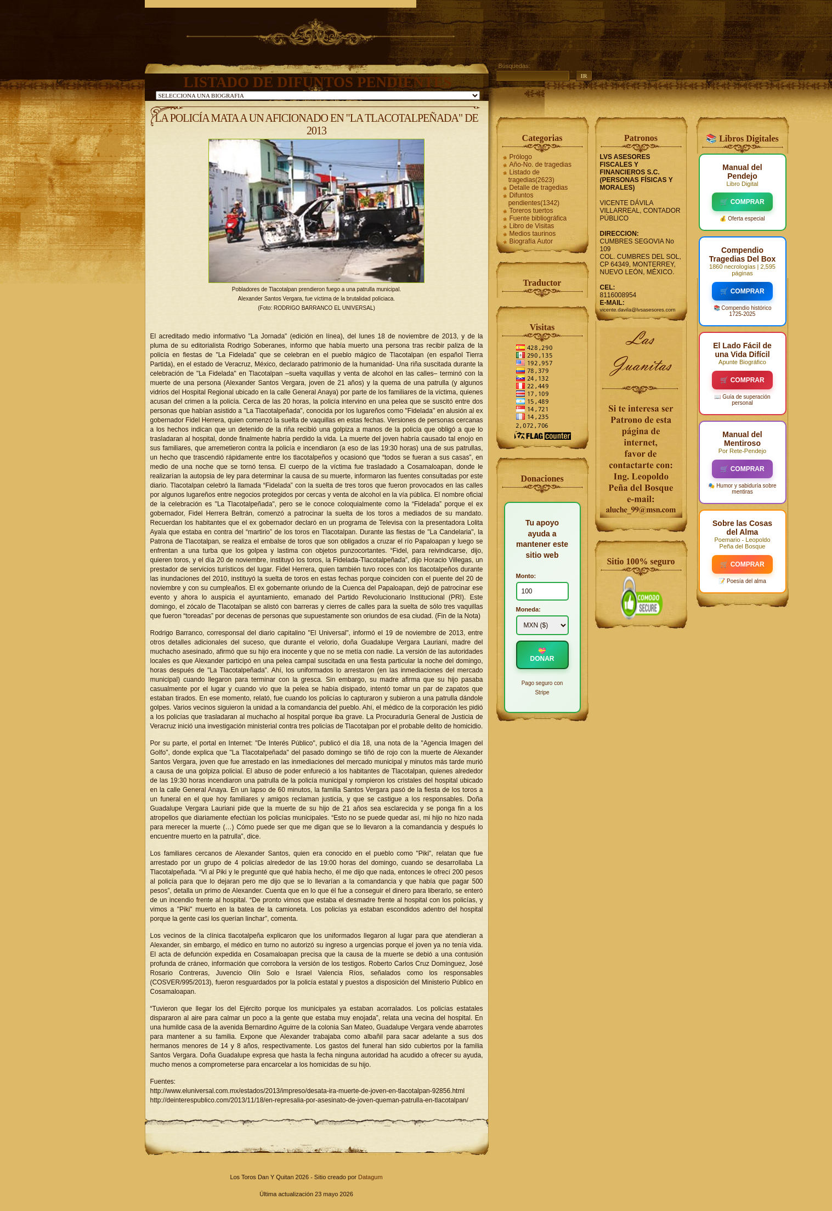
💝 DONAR (542, 655)
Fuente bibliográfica (538, 218)
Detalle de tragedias (539, 187)
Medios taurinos (533, 233)
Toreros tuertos (531, 210)
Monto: (526, 576)
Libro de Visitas (532, 226)
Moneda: (528, 609)
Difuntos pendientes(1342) (533, 199)
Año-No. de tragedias (540, 164)
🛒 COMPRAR (742, 202)
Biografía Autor (531, 241)
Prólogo (521, 157)
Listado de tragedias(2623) (531, 176)
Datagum (370, 1177)
